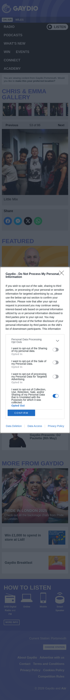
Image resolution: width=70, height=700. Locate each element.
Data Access (34, 426)
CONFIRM (21, 413)
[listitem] (35, 340)
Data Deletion (14, 426)
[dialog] (35, 350)
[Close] (62, 274)
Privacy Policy (56, 426)
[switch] (56, 349)
